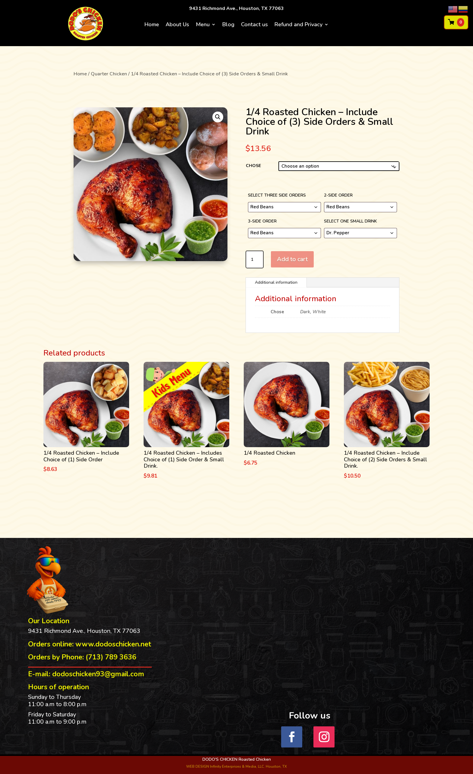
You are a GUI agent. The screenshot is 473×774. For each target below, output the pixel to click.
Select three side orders (277, 195)
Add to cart (292, 259)
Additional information (276, 282)
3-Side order (262, 221)
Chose (253, 166)
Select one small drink (350, 221)
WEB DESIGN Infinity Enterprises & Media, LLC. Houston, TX (236, 766)
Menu (203, 25)
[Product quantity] (255, 260)
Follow (347, 736)
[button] (217, 117)
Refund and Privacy (298, 25)
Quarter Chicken (109, 74)
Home (151, 25)
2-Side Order (338, 195)
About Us (177, 25)
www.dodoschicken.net (113, 644)
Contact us (254, 25)
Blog (228, 25)
